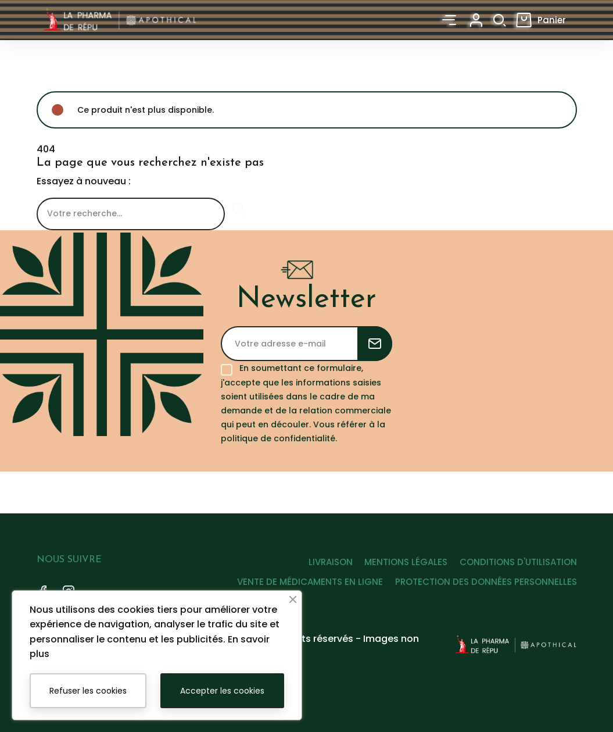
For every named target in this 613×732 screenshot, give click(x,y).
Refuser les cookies (88, 691)
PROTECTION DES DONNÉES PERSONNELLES (486, 582)
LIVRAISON (315, 562)
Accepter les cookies (222, 691)
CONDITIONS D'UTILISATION (518, 562)
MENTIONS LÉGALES (398, 562)
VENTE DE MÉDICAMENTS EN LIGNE (302, 582)
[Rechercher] (131, 215)
